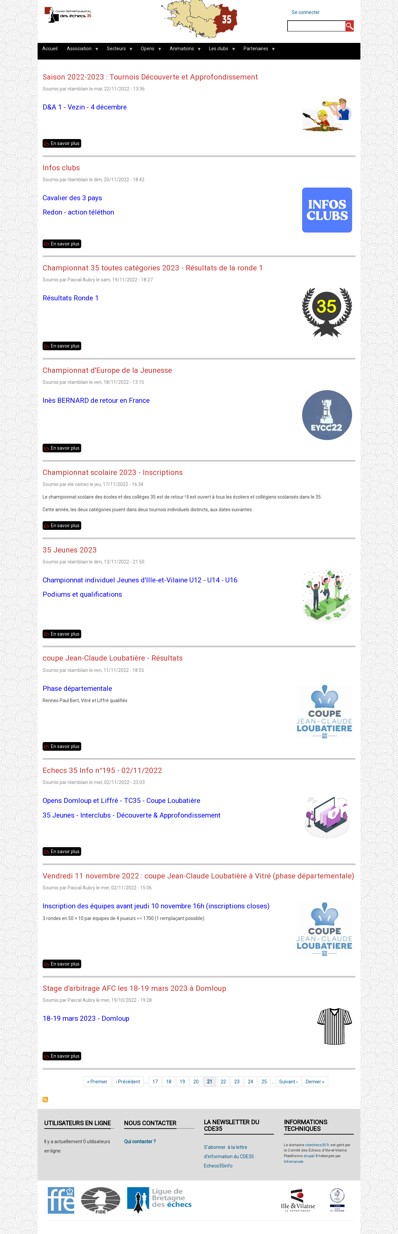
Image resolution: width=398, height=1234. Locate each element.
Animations (183, 50)
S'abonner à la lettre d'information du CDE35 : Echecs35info (230, 1156)
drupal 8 (310, 1156)
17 (156, 1081)
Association (80, 50)
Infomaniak (293, 1161)
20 (197, 1081)
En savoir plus (66, 143)
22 (225, 1081)
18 (170, 1081)
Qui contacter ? (140, 1141)
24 (252, 1081)
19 (184, 1081)
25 (266, 1081)
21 (211, 1081)
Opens (148, 50)
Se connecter (306, 12)
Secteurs (117, 50)
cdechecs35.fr (317, 1145)
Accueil (50, 48)
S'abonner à (45, 1099)
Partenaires (257, 50)
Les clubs (219, 50)
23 (238, 1081)
